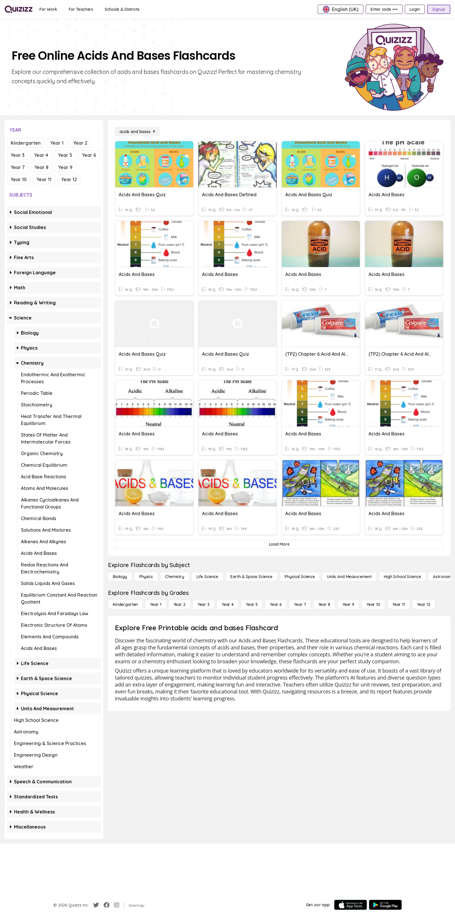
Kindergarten (26, 143)
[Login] (415, 9)
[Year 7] (300, 604)
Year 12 (69, 179)
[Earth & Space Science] (251, 576)
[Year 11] (398, 604)
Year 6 (89, 155)
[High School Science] (402, 576)
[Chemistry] (174, 576)
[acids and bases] (137, 131)
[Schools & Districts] (122, 9)
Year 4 (41, 155)
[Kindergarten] (125, 604)
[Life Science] (207, 576)
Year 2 (80, 143)
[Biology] (120, 576)
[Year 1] (155, 604)
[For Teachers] (81, 9)
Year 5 (65, 155)
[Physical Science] (300, 576)
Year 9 (65, 167)
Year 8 (41, 167)
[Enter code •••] (384, 9)
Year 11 (44, 179)
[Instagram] (116, 905)
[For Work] (48, 9)
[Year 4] (228, 604)
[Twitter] (96, 905)
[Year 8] (324, 604)
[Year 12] (423, 604)
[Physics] (146, 576)
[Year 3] (203, 604)
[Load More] (279, 544)
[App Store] (350, 905)
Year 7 (18, 167)
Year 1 (57, 143)
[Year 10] (373, 604)
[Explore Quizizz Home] (18, 9)
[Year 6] (276, 604)
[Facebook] (106, 905)
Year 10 (19, 179)
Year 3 (17, 155)
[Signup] (438, 9)
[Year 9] (348, 604)
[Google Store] (385, 905)
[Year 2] (179, 604)
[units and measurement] (349, 576)
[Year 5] (252, 604)
